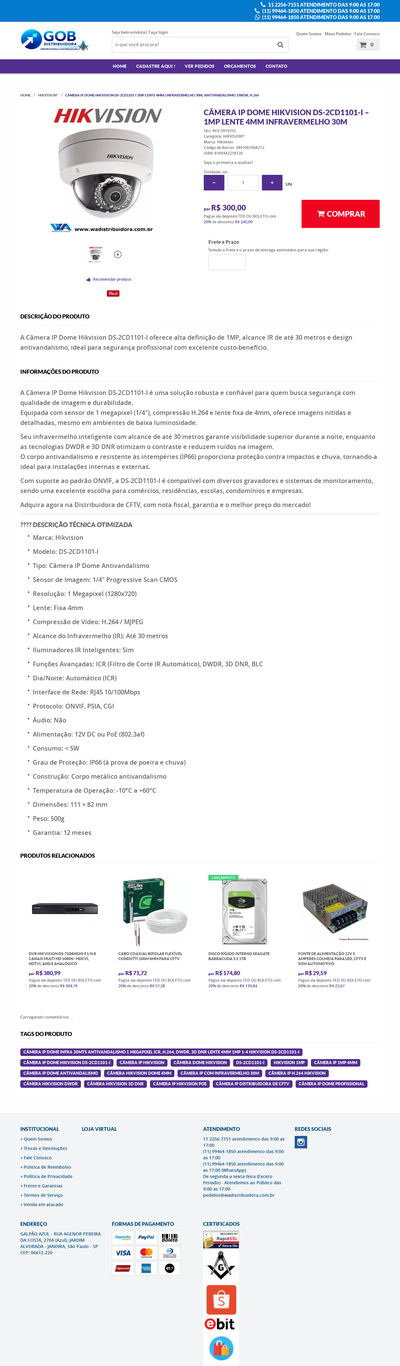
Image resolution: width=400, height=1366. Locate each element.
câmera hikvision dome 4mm (139, 1073)
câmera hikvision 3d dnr (115, 1084)
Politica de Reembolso (47, 1167)
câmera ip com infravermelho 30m (220, 1073)
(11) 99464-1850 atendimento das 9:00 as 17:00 (320, 11)
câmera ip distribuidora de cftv (252, 1084)
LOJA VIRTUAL (99, 1129)
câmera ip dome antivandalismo (60, 1073)
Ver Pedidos (200, 66)
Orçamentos (240, 66)
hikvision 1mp (289, 1062)
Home (120, 66)
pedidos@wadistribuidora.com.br (239, 1195)
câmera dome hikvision (200, 1062)
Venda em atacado (43, 1204)
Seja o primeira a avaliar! (228, 162)
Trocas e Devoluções (45, 1148)
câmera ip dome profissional (331, 1084)
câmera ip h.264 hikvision (297, 1073)
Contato (277, 66)
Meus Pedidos (338, 34)
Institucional (39, 1129)
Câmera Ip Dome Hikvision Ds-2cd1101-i (66, 1062)
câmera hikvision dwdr (50, 1084)
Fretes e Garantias (43, 1186)
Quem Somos (309, 34)
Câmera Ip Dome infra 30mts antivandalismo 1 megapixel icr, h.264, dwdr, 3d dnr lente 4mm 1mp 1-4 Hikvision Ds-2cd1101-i (161, 1052)
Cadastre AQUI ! (156, 66)
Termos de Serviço (43, 1195)
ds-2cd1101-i (250, 1062)
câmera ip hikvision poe (180, 1084)
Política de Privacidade (48, 1176)
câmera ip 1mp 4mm (335, 1062)
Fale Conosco (367, 34)
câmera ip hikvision (142, 1062)
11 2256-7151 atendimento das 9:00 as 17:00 (323, 4)
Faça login (158, 32)
